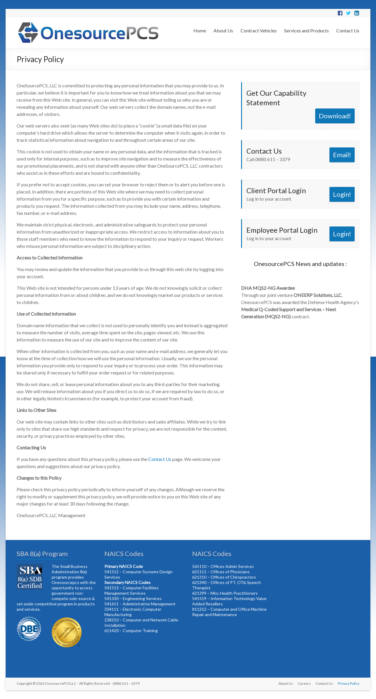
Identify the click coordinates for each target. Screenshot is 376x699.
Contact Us (347, 30)
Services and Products (306, 30)
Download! (335, 116)
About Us (223, 30)
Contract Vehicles (258, 30)
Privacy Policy (348, 683)
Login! (342, 194)
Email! (342, 155)
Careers (304, 683)
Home (199, 30)
